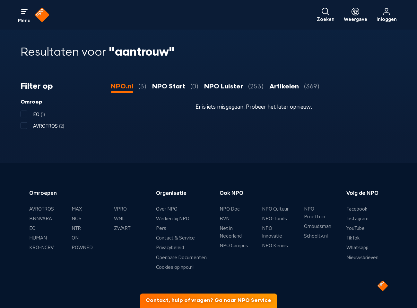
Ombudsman (317, 226)
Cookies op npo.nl (175, 267)
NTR (76, 228)
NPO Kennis (275, 245)
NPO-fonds (274, 218)
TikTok (353, 237)
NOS (77, 218)
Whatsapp (357, 247)
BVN (225, 218)
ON (75, 237)
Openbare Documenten (181, 257)
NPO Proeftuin (314, 212)
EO (32, 228)
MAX (77, 209)
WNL (119, 218)
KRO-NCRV (41, 247)
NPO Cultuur (275, 209)
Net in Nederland (231, 232)
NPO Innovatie (272, 232)
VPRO (120, 209)
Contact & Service (175, 237)
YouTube (355, 228)
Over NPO (167, 209)
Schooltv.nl (316, 236)
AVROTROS (41, 209)
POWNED (82, 247)
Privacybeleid (170, 247)
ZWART (122, 228)
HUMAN (38, 237)
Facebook (356, 209)
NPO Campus (234, 245)
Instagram (357, 218)
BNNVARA (40, 218)
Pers (161, 228)
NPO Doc (229, 209)
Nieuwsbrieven (362, 257)
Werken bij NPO (172, 218)
